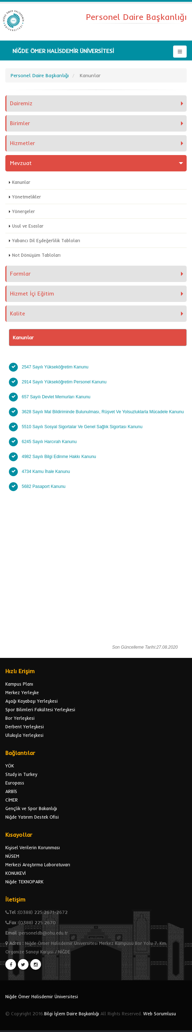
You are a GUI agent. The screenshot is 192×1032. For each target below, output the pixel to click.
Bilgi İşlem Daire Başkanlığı (71, 1013)
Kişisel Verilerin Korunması (32, 847)
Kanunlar (21, 182)
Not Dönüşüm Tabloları (36, 255)
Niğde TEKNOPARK (24, 881)
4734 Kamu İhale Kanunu (46, 471)
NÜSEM (12, 856)
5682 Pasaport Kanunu (44, 486)
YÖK (9, 765)
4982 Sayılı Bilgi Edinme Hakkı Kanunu (59, 456)
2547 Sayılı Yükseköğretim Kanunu (56, 367)
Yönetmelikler (26, 197)
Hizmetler (22, 143)
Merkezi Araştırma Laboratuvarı (37, 864)
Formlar (20, 273)
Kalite (17, 313)
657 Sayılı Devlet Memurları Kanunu (57, 396)
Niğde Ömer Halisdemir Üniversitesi (41, 996)
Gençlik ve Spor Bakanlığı (31, 808)
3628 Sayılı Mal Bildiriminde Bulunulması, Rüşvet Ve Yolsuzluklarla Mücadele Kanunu (103, 411)
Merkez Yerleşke (22, 692)
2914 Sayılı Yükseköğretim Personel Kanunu (65, 381)
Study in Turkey (21, 774)
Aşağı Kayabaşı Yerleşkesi (31, 701)
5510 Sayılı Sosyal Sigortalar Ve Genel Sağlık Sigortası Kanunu (82, 426)
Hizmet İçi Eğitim (32, 293)
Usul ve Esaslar (27, 226)
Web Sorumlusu (159, 1013)
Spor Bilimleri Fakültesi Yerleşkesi (40, 709)
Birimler (20, 123)
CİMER (11, 800)
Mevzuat (21, 163)
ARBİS (11, 791)
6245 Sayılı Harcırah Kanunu (50, 441)
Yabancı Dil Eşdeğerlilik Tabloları (46, 240)
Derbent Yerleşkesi (24, 726)
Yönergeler (23, 211)
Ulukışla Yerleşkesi (24, 735)
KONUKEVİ (15, 873)
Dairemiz (21, 103)
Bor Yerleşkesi (20, 718)
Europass (14, 783)
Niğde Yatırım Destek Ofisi (32, 817)
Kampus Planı (19, 684)
